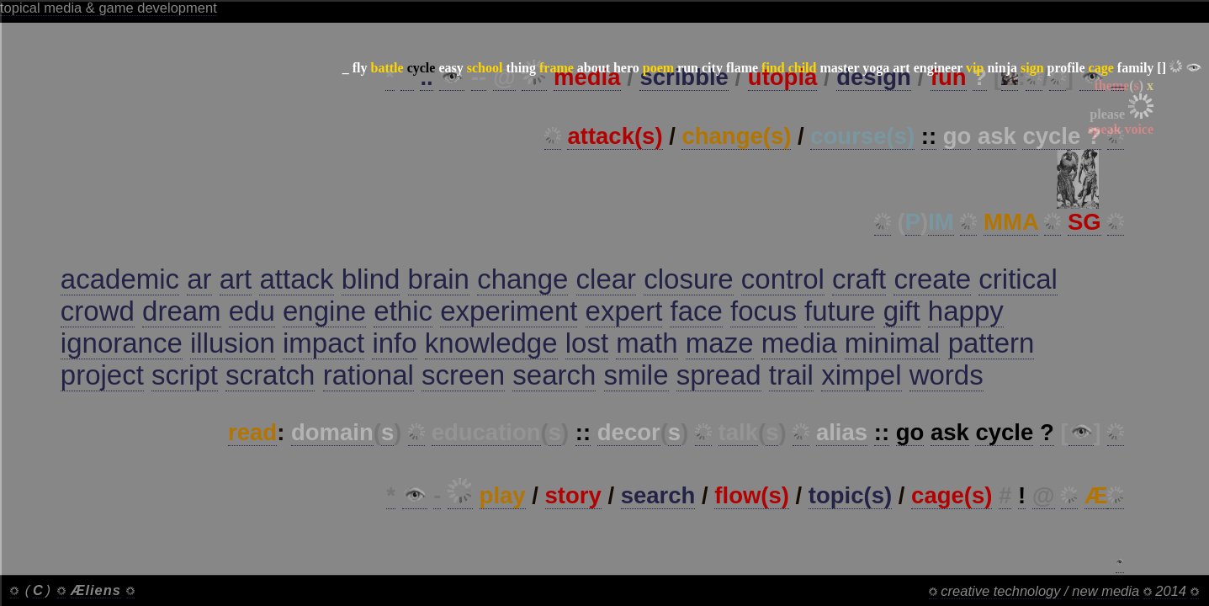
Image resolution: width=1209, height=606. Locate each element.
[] (1161, 68)
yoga (875, 68)
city (712, 68)
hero (626, 68)
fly (360, 68)
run (687, 68)
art (901, 68)
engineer (938, 68)
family (1135, 68)
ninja (1002, 68)
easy (450, 68)
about (593, 68)
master (839, 68)
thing (521, 68)
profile (1066, 68)
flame (742, 68)
